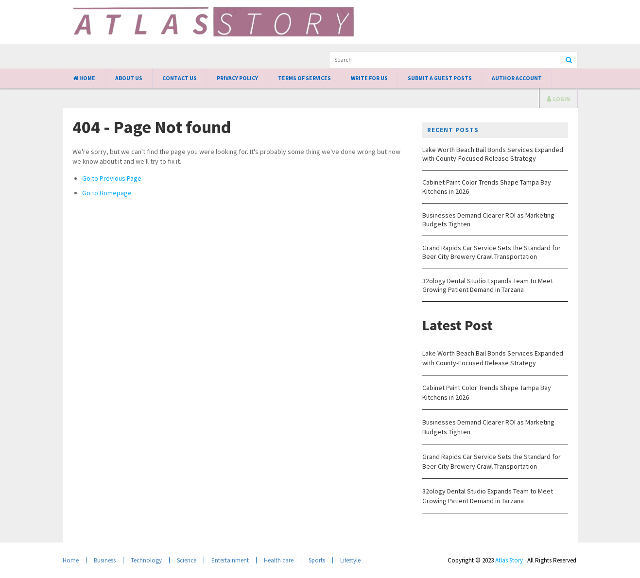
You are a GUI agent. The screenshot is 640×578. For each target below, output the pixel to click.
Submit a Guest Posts (440, 78)
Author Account (517, 78)
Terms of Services (304, 78)
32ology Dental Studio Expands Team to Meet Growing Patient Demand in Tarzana (487, 285)
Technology (146, 560)
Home (84, 78)
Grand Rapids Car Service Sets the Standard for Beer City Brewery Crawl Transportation (491, 252)
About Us (128, 78)
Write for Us (369, 78)
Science (186, 560)
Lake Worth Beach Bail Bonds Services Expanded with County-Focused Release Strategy (492, 154)
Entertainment (230, 560)
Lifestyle (350, 560)
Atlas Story (509, 560)
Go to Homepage (107, 192)
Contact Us (179, 78)
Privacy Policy (237, 78)
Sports (317, 560)
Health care (279, 560)
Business (105, 560)
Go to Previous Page (111, 178)
